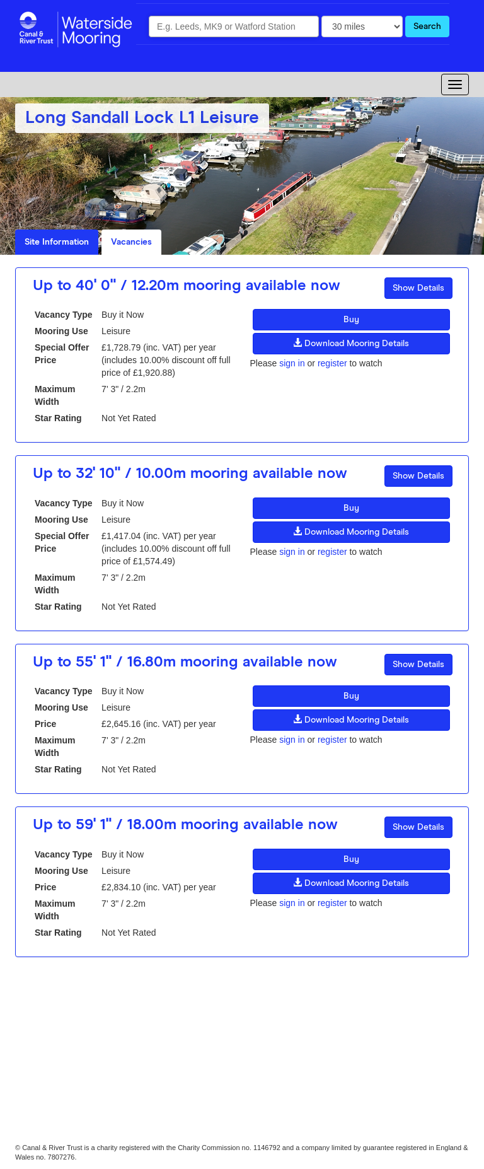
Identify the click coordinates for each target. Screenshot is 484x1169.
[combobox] (233, 26)
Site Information (57, 242)
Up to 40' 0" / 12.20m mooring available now (186, 285)
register (332, 363)
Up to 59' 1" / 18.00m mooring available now (185, 824)
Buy (351, 319)
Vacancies (131, 242)
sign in (291, 363)
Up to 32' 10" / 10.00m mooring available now (190, 473)
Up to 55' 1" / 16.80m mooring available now (185, 662)
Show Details (418, 288)
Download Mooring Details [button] (351, 343)
